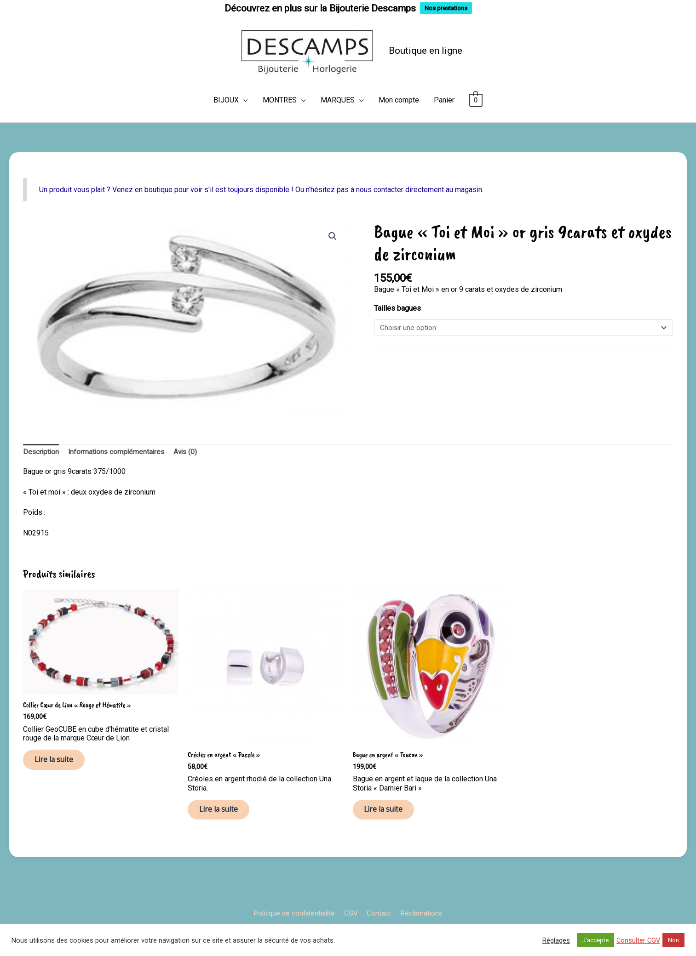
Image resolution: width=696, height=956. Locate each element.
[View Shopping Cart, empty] (476, 118)
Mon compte (399, 118)
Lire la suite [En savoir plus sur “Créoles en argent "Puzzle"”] (224, 830)
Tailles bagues (397, 326)
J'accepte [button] (595, 940)
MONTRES (280, 118)
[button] (332, 254)
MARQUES (338, 118)
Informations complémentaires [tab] (118, 469)
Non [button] (673, 940)
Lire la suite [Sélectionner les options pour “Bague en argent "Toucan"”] (389, 830)
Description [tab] (41, 469)
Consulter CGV (638, 940)
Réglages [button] (556, 940)
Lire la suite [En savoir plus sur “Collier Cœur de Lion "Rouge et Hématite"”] (59, 780)
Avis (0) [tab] (190, 469)
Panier (444, 118)
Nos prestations (446, 8)
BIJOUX (226, 118)
